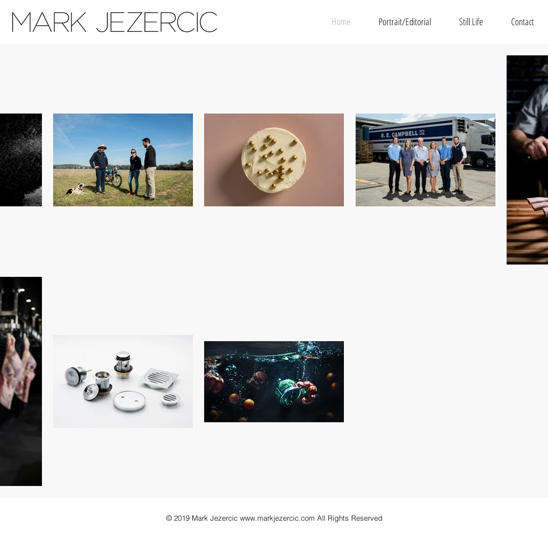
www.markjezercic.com (277, 517)
